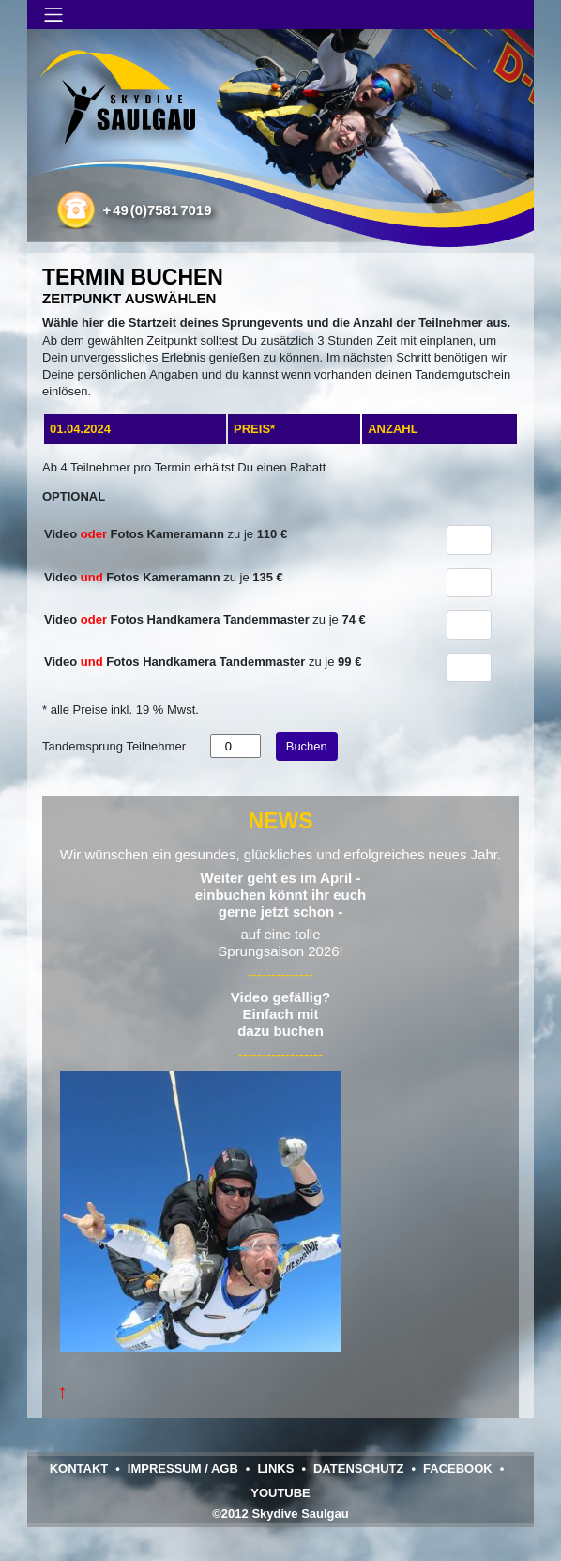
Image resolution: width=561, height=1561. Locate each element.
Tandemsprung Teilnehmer (114, 746)
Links (275, 1468)
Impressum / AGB (183, 1468)
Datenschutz (358, 1468)
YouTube (280, 1493)
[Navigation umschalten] (53, 14)
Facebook (458, 1468)
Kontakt (79, 1468)
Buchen (306, 746)
